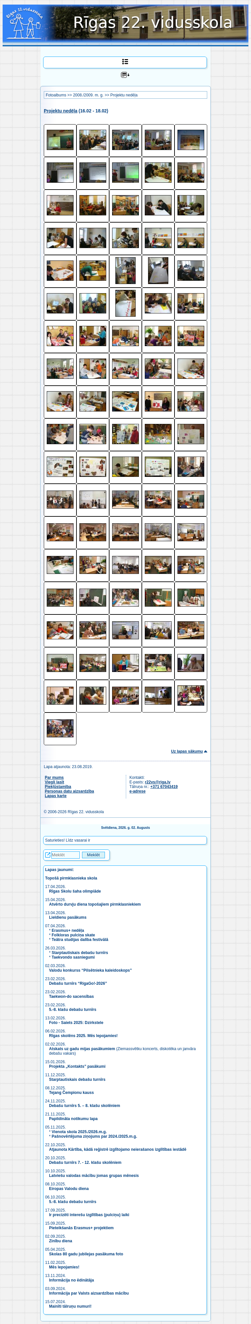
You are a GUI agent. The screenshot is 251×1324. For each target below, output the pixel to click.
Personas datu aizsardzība (69, 791)
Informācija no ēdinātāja (71, 1280)
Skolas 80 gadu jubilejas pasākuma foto (86, 1254)
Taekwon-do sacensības (71, 996)
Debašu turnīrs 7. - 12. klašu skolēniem (85, 1162)
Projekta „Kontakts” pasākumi (77, 1066)
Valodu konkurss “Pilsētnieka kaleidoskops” (90, 970)
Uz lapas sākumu (187, 751)
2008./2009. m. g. (88, 95)
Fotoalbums (56, 95)
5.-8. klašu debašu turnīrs (73, 1009)
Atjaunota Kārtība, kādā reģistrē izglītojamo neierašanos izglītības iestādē (117, 1149)
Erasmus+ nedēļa (68, 930)
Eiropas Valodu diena (69, 1188)
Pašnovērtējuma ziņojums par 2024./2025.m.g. (94, 1136)
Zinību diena (60, 1241)
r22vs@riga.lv (157, 782)
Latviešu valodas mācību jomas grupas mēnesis (94, 1175)
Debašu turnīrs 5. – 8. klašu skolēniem (84, 1105)
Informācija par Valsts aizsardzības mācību (89, 1293)
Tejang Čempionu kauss (71, 1092)
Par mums (54, 777)
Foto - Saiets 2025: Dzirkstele (76, 1022)
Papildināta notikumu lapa (73, 1118)
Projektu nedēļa (123, 95)
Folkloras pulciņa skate (73, 935)
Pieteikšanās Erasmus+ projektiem (81, 1228)
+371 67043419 (164, 786)
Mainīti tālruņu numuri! (70, 1306)
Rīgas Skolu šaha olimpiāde (75, 891)
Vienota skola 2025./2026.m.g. (79, 1132)
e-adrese (137, 791)
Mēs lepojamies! (64, 1267)
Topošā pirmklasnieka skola (71, 878)
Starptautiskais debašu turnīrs (80, 952)
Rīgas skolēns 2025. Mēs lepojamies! (83, 1035)
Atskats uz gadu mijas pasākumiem (82, 1049)
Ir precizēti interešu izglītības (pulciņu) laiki (89, 1215)
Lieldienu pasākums (68, 917)
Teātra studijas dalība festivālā (80, 939)
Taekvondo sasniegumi (74, 957)
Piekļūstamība (58, 786)
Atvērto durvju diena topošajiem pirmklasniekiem (95, 904)
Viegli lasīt (54, 782)
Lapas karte (56, 796)
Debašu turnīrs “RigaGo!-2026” (78, 983)
